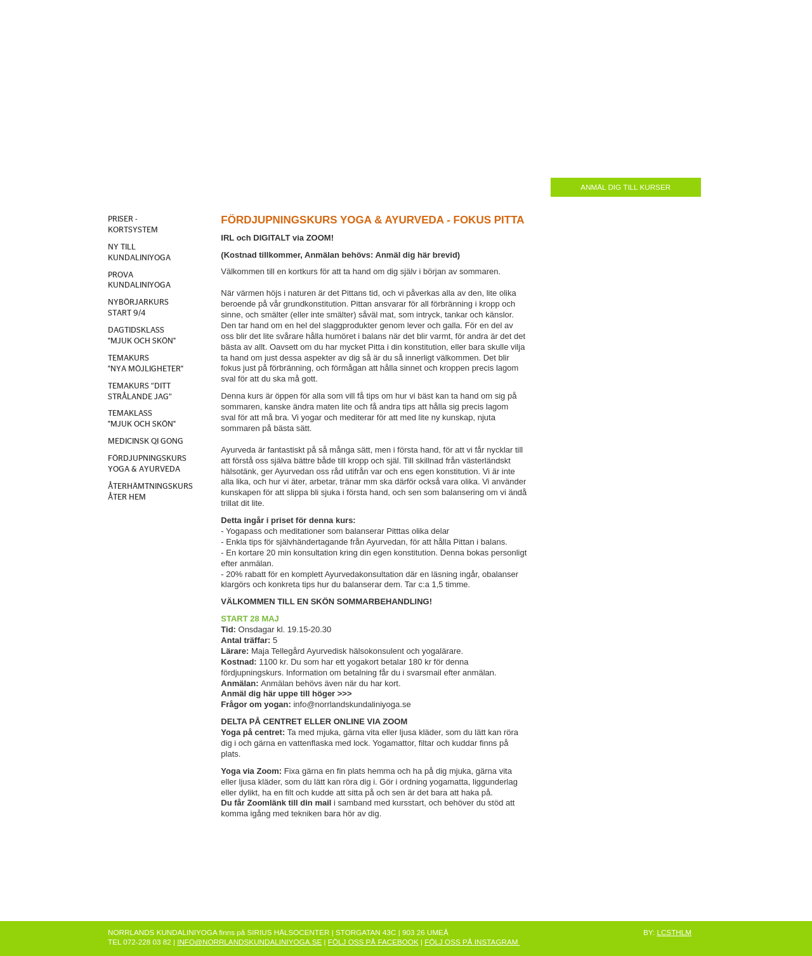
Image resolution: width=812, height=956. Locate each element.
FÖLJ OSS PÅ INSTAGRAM (472, 942)
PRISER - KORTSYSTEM (133, 224)
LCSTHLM (674, 932)
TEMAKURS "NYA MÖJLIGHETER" (145, 363)
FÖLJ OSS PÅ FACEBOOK (373, 942)
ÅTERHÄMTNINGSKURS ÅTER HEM (150, 491)
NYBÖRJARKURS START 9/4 (138, 307)
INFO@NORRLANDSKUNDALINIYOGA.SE (249, 942)
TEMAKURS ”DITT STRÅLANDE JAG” (140, 391)
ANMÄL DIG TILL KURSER (625, 187)
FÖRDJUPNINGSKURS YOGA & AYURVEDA (147, 464)
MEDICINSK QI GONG (145, 441)
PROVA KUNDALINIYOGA (139, 280)
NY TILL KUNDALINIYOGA (139, 252)
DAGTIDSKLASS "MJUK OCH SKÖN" (142, 335)
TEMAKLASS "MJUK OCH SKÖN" (142, 418)
